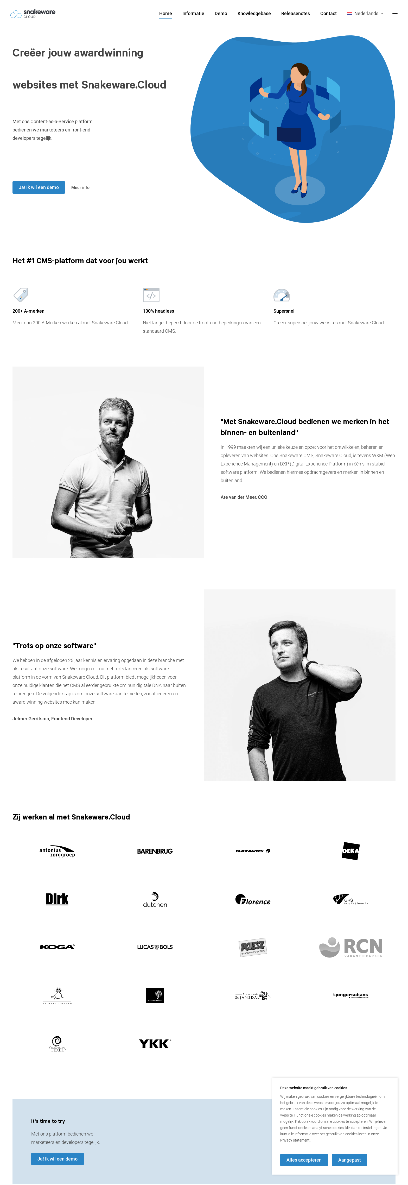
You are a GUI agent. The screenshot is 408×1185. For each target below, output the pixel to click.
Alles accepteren (304, 1160)
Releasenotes (295, 13)
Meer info (81, 187)
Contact (328, 13)
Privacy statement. (295, 1140)
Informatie (193, 13)
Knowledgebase (254, 13)
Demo (221, 13)
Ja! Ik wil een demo (39, 187)
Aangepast (349, 1160)
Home (165, 13)
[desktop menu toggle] (395, 13)
